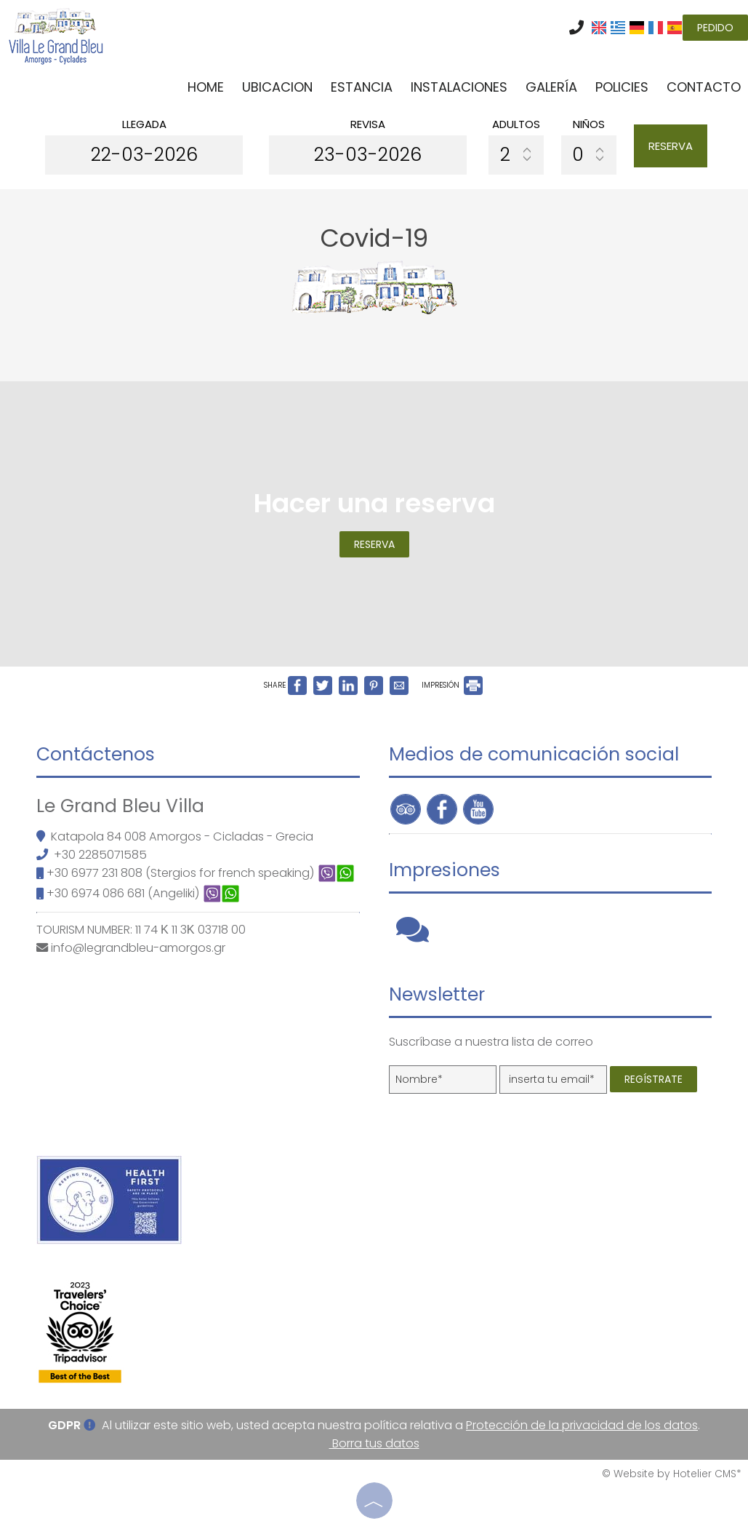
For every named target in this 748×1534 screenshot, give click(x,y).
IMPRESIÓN (452, 685)
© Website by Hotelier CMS (669, 1474)
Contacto (704, 87)
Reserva (670, 146)
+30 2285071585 (100, 854)
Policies (621, 87)
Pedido (715, 27)
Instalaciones (459, 87)
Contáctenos (95, 754)
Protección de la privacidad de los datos (582, 1425)
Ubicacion (277, 87)
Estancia (362, 87)
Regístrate (653, 1079)
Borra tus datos (374, 1443)
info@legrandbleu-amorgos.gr (138, 947)
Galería (551, 87)
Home (206, 87)
